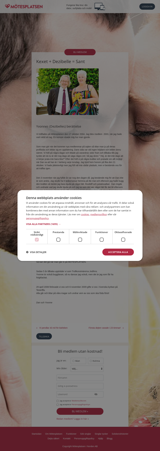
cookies (85, 214)
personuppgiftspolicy (37, 218)
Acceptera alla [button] (118, 251)
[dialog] (80, 225)
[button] (80, 223)
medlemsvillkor (98, 214)
